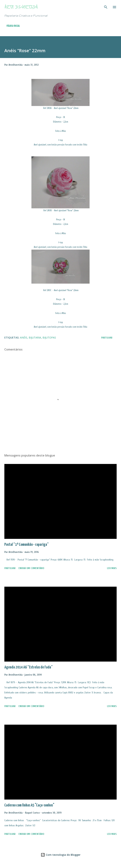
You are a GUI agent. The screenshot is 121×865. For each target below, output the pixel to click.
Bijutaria (35, 337)
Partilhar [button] (106, 337)
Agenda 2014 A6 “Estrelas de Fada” (28, 667)
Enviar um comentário (31, 568)
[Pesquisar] (106, 6)
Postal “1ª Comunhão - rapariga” (26, 544)
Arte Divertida (21, 7)
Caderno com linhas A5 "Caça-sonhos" (29, 805)
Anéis (23, 337)
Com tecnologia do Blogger (60, 854)
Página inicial (13, 26)
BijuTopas (49, 337)
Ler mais (112, 568)
